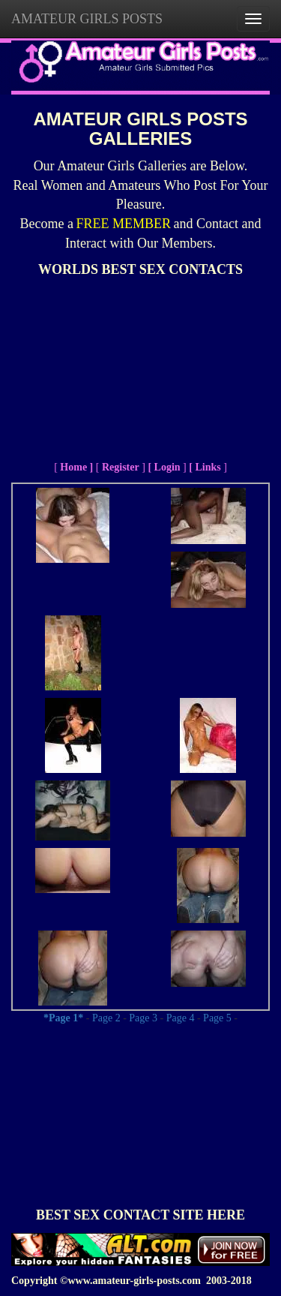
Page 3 (143, 1018)
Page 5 (217, 1018)
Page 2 (106, 1018)
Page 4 (180, 1018)
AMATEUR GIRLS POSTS (87, 18)
